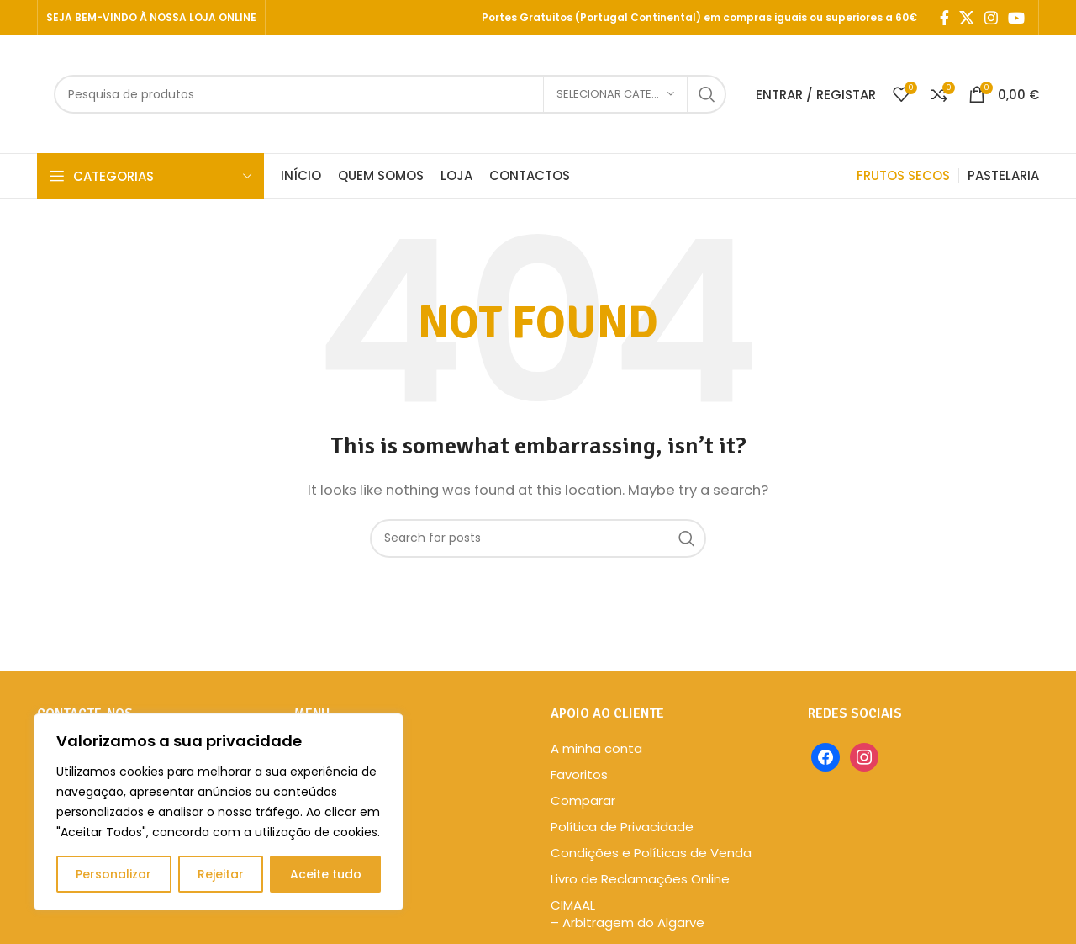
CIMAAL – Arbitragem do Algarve (627, 913)
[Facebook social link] (944, 17)
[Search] (390, 94)
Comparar (583, 800)
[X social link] (966, 17)
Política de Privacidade (622, 826)
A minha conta (596, 748)
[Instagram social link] (991, 17)
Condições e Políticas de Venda (651, 853)
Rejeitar (221, 874)
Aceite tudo (325, 874)
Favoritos (579, 774)
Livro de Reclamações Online (640, 879)
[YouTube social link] (1016, 17)
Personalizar (113, 874)
